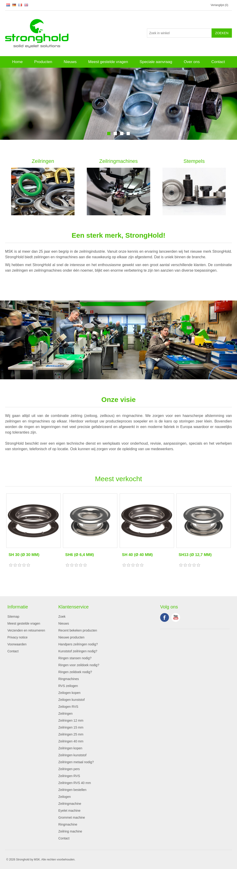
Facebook (164, 617)
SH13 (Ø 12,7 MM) (195, 555)
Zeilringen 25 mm (70, 734)
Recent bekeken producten (77, 630)
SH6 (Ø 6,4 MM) (79, 555)
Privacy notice (17, 637)
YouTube (175, 617)
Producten (43, 62)
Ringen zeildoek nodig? (75, 672)
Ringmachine (67, 824)
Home (17, 62)
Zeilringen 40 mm (70, 741)
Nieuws (70, 62)
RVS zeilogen (68, 686)
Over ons (192, 62)
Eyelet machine (69, 810)
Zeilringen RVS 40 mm (74, 783)
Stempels (194, 161)
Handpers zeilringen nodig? (78, 644)
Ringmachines (68, 679)
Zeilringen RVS (69, 776)
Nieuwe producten (71, 637)
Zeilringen (43, 161)
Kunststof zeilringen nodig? (77, 651)
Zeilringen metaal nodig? (76, 762)
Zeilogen (64, 797)
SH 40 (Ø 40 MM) (137, 555)
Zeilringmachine (69, 803)
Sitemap (13, 616)
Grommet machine (71, 817)
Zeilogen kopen (69, 693)
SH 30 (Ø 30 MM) (24, 555)
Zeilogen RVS (68, 706)
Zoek (61, 616)
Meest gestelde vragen (108, 62)
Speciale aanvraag (156, 62)
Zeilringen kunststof (72, 755)
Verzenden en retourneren (26, 630)
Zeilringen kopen (70, 748)
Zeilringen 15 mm (70, 727)
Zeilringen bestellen (72, 790)
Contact (218, 62)
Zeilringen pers (69, 769)
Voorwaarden (17, 644)
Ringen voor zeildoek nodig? (78, 665)
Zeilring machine (70, 831)
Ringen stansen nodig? (74, 658)
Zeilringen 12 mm (70, 720)
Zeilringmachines (118, 161)
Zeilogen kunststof (71, 700)
